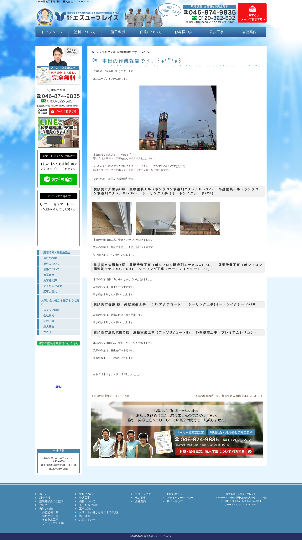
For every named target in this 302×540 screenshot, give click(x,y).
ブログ (106, 52)
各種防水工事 (48, 519)
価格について (151, 32)
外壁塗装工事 (48, 512)
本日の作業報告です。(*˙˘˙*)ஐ (111, 395)
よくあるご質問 (88, 504)
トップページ (52, 32)
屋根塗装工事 (48, 515)
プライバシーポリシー (180, 497)
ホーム (95, 52)
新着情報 (44, 497)
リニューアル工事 (51, 523)
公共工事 (216, 32)
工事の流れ (86, 508)
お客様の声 (183, 32)
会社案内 (249, 32)
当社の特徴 (46, 508)
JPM (58, 385)
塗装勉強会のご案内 (51, 501)
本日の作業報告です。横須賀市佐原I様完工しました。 (227, 395)
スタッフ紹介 (143, 494)
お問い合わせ (175, 494)
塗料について (85, 32)
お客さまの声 (87, 519)
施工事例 (118, 32)
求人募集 (140, 497)
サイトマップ (175, 501)
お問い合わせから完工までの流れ (99, 512)
